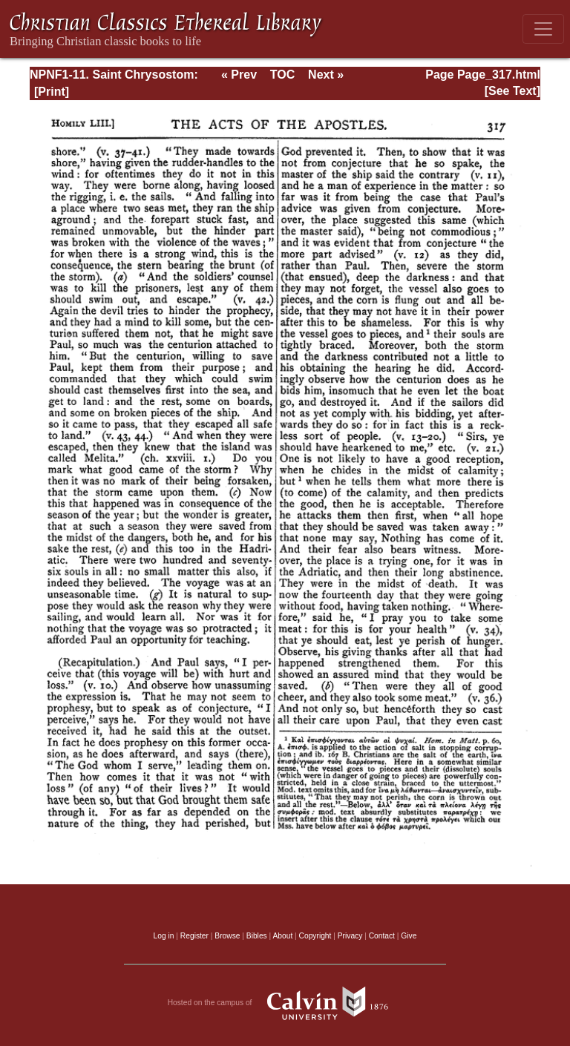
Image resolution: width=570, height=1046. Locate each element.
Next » (326, 74)
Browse (227, 936)
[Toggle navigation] (543, 29)
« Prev (239, 74)
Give (408, 936)
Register (194, 936)
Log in (164, 936)
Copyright (315, 936)
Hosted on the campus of (285, 1003)
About (282, 936)
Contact (382, 936)
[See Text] (512, 91)
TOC (282, 74)
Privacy (350, 936)
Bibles (256, 936)
